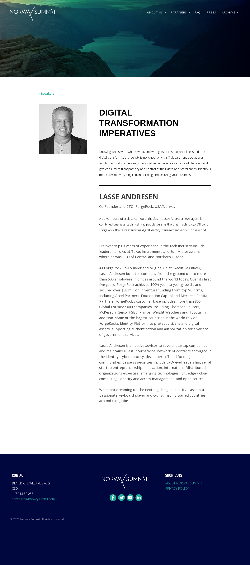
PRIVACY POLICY (177, 488)
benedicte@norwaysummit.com (33, 499)
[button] (156, 12)
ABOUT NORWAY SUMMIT (183, 483)
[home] (33, 14)
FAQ (198, 12)
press (211, 12)
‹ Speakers (46, 93)
